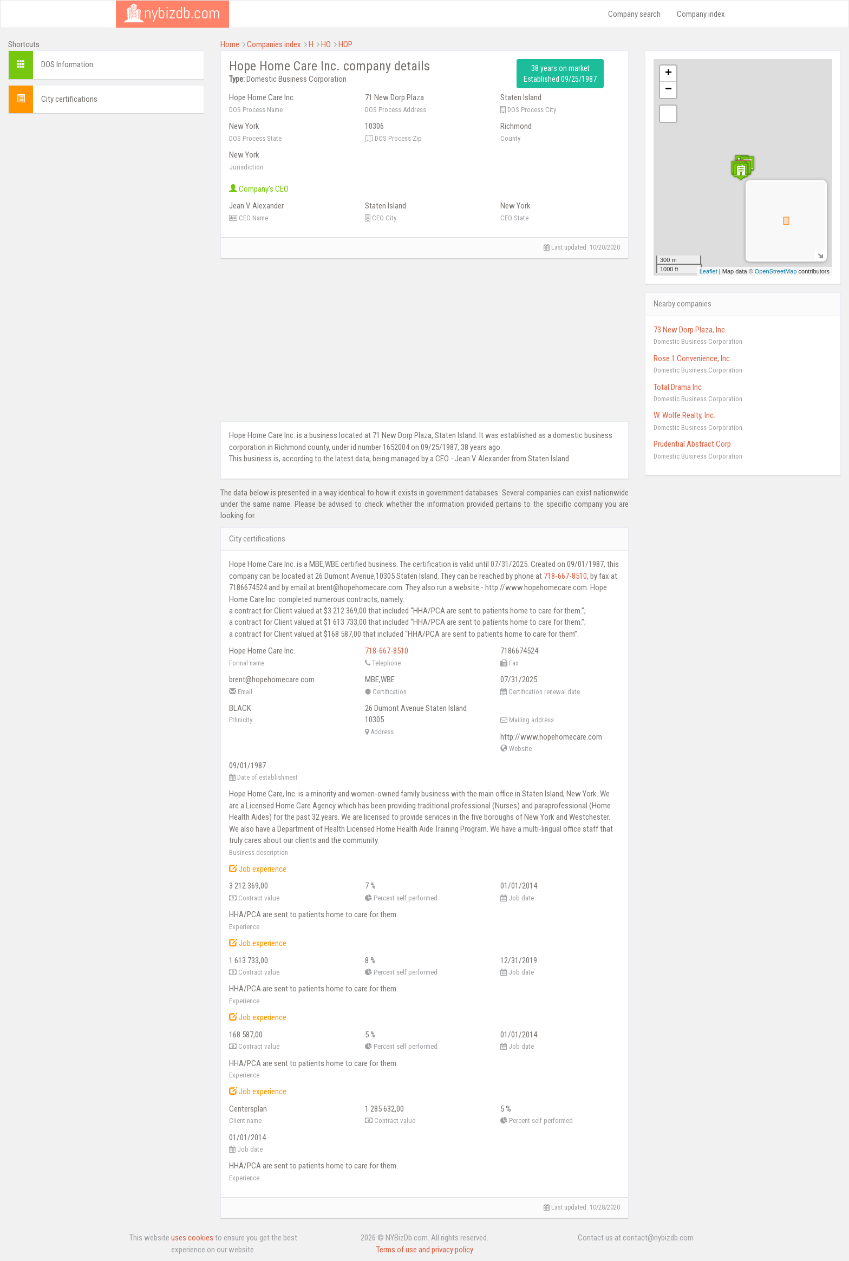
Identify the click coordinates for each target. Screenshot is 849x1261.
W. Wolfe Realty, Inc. (684, 415)
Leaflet (708, 271)
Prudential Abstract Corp (692, 444)
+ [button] (668, 74)
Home (229, 44)
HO (326, 44)
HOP (345, 44)
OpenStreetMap (776, 271)
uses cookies (192, 1238)
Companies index (274, 44)
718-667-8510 (565, 576)
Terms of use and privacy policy (424, 1250)
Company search (634, 14)
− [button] (668, 90)
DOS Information (67, 64)
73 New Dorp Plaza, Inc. (690, 330)
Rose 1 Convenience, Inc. (693, 358)
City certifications (69, 99)
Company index (701, 14)
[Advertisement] (106, 197)
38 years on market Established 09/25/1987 (560, 73)
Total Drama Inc (678, 387)
